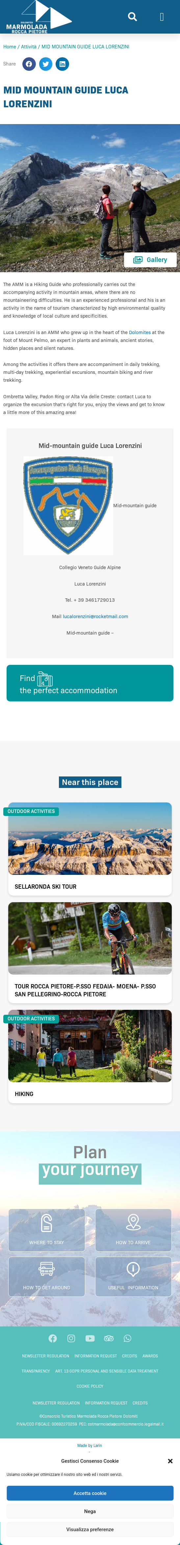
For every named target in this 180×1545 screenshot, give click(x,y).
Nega (90, 1511)
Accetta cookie (90, 1493)
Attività (29, 47)
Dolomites (140, 332)
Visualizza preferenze (90, 1529)
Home (9, 47)
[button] (170, 1461)
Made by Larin (90, 1445)
